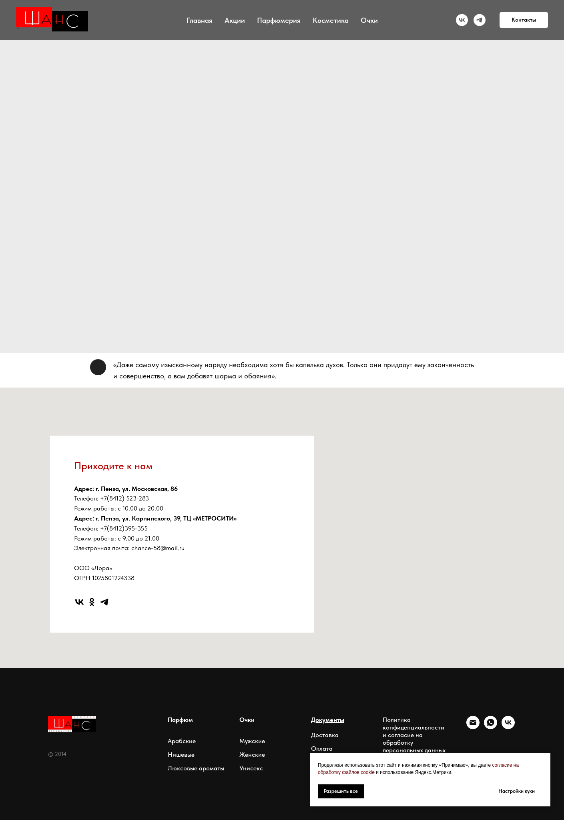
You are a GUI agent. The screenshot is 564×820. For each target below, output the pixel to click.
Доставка (325, 735)
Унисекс (251, 768)
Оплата (322, 748)
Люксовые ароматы (196, 768)
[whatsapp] (490, 727)
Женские (252, 754)
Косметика (331, 20)
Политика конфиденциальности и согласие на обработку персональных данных (414, 735)
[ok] (92, 602)
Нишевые (181, 754)
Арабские (182, 741)
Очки (369, 20)
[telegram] (480, 20)
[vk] (462, 20)
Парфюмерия (279, 20)
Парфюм (180, 720)
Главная (200, 20)
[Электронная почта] (473, 727)
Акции (235, 20)
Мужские (252, 741)
